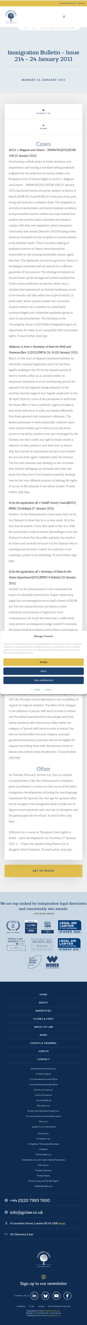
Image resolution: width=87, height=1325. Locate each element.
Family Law (43, 1121)
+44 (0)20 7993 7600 (71, 16)
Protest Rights (43, 1175)
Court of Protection (43, 1095)
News (43, 1035)
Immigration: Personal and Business (43, 1144)
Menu (79, 16)
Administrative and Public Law (44, 1068)
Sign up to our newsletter (43, 1283)
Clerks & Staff (43, 1018)
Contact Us (43, 111)
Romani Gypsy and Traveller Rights (44, 1181)
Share (43, 127)
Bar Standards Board (51, 1310)
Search (64, 16)
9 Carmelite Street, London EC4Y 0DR (37, 1223)
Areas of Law (43, 1026)
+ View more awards (43, 913)
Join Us (43, 1051)
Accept (43, 662)
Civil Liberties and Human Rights (43, 1079)
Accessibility (21, 1306)
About (43, 1002)
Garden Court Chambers (11, 16)
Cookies (37, 689)
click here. (42, 336)
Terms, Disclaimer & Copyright (59, 1306)
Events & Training (43, 1043)
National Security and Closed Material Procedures (43, 1160)
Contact (43, 1059)
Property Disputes (43, 1170)
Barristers (43, 1010)
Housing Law (43, 1133)
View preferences (43, 680)
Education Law (43, 1105)
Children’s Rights (43, 1074)
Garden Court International (43, 1126)
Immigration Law (43, 1138)
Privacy (48, 689)
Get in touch (43, 870)
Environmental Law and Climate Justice (43, 1116)
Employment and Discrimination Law (44, 1111)
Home (44, 994)
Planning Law (43, 1165)
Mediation (43, 1149)
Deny (43, 671)
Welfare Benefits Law (43, 1186)
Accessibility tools (72, 3)
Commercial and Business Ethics (43, 1084)
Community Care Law (43, 1090)
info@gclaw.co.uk (26, 1212)
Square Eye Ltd (53, 1315)
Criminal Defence (43, 1100)
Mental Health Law (43, 1154)
